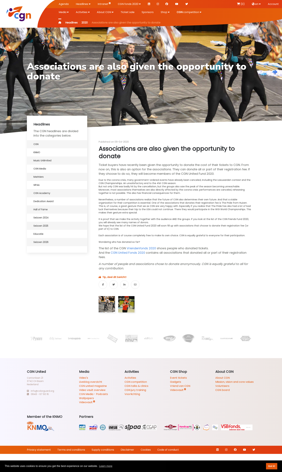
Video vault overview (92, 390)
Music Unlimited (42, 160)
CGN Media (39, 168)
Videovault (87, 402)
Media (64, 12)
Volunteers (222, 386)
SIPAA (36, 185)
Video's (83, 378)
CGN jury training (135, 390)
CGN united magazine (93, 386)
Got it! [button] (271, 466)
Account (273, 4)
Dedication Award (43, 201)
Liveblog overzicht (90, 382)
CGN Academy (41, 193)
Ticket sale (127, 12)
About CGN (105, 12)
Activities (83, 12)
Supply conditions (103, 450)
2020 (85, 22)
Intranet (104, 4)
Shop (165, 12)
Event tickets (178, 378)
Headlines (83, 4)
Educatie (38, 234)
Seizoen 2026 (40, 242)
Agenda (64, 4)
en (256, 4)
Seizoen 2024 (41, 217)
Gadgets (175, 382)
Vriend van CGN (180, 386)
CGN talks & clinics (136, 386)
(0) (241, 4)
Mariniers (38, 176)
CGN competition (136, 382)
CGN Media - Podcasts (93, 394)
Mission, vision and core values (234, 382)
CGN (35, 144)
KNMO (36, 152)
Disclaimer (127, 450)
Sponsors (148, 12)
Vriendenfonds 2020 (141, 248)
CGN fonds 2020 (129, 4)
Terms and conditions (71, 450)
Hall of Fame (40, 209)
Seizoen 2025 (40, 225)
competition (189, 12)
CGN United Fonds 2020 (128, 253)
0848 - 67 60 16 (38, 394)
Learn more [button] (105, 466)
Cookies (146, 450)
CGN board (222, 390)
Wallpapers (86, 398)
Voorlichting (132, 394)
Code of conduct (168, 450)
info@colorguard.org (40, 391)
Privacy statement (39, 450)
